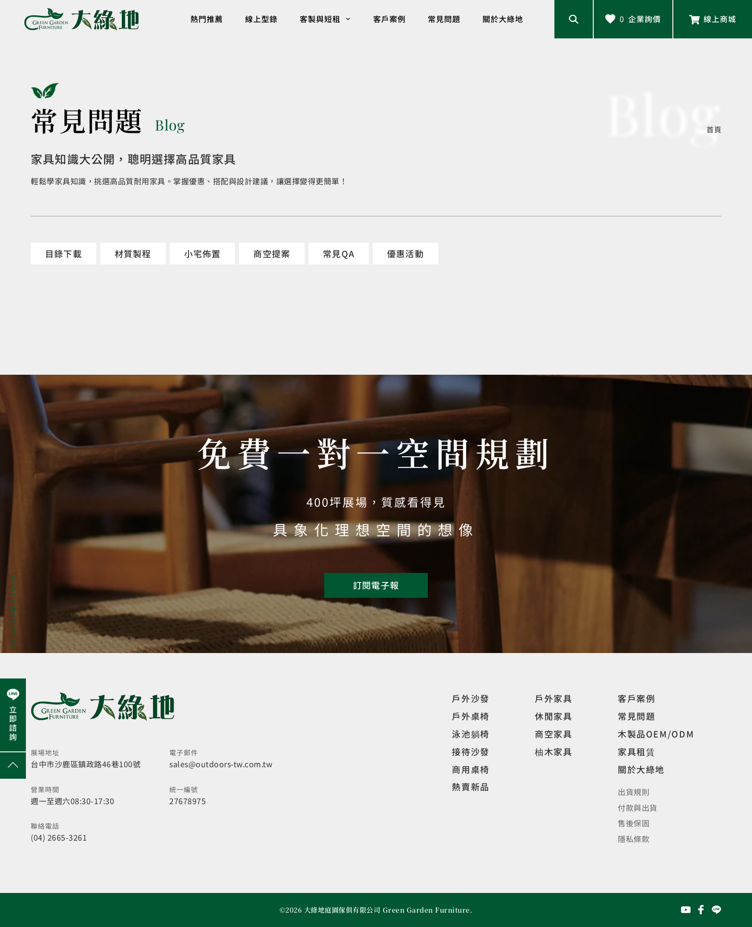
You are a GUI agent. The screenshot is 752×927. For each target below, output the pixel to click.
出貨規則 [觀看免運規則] (633, 791)
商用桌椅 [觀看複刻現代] (470, 769)
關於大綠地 (502, 18)
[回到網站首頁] (81, 19)
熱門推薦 (206, 18)
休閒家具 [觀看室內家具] (553, 716)
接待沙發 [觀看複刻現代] (470, 751)
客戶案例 (389, 18)
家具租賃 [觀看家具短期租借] (636, 751)
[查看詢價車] (633, 19)
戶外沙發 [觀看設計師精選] (470, 698)
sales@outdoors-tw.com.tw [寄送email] (220, 764)
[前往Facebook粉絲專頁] (701, 910)
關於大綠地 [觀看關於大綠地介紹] (641, 769)
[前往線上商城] (712, 19)
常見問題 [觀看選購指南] (636, 716)
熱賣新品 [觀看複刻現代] (470, 786)
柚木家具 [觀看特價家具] (553, 751)
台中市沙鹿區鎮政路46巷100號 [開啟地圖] (86, 764)
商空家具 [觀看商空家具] (553, 733)
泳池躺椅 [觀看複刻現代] (470, 733)
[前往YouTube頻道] (686, 910)
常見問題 (444, 18)
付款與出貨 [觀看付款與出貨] (638, 807)
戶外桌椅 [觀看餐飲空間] (470, 716)
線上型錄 (261, 18)
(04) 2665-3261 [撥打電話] (59, 837)
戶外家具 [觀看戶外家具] (553, 698)
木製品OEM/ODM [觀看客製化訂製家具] (656, 733)
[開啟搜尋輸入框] (573, 19)
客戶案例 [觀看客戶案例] (636, 698)
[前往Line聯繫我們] (716, 910)
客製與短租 (325, 19)
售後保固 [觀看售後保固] (633, 823)
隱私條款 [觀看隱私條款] (633, 838)
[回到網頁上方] (13, 765)
